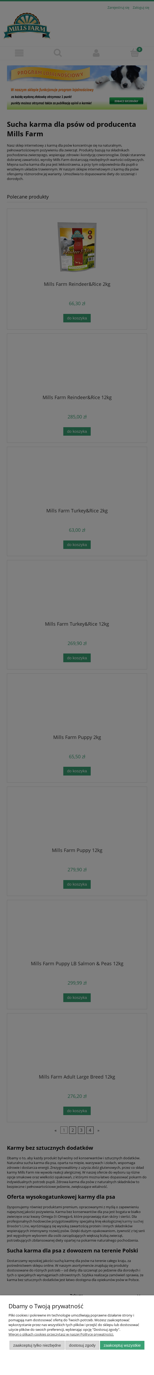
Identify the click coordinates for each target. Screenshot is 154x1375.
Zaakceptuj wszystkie (122, 1345)
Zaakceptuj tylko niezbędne (37, 1345)
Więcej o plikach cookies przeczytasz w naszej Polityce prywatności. (61, 1334)
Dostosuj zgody (82, 1345)
